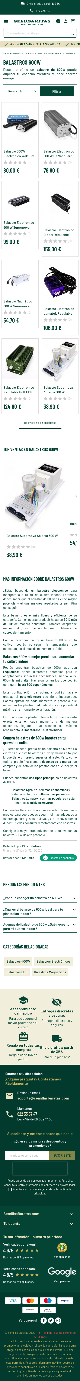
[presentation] (40, 1168)
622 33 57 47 (27, 1114)
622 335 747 (43, 11)
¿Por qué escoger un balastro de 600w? (40, 898)
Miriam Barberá (31, 846)
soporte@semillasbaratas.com (43, 1098)
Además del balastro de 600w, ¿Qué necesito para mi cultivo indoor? (40, 926)
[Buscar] (40, 33)
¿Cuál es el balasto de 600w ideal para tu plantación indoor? (40, 911)
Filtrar (56, 91)
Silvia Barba (27, 857)
